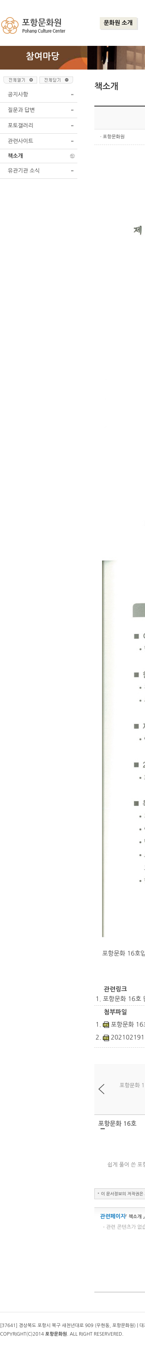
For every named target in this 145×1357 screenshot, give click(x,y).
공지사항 (18, 94)
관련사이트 (20, 141)
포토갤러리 (20, 125)
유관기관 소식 (24, 170)
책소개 (15, 156)
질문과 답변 (21, 110)
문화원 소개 (118, 23)
